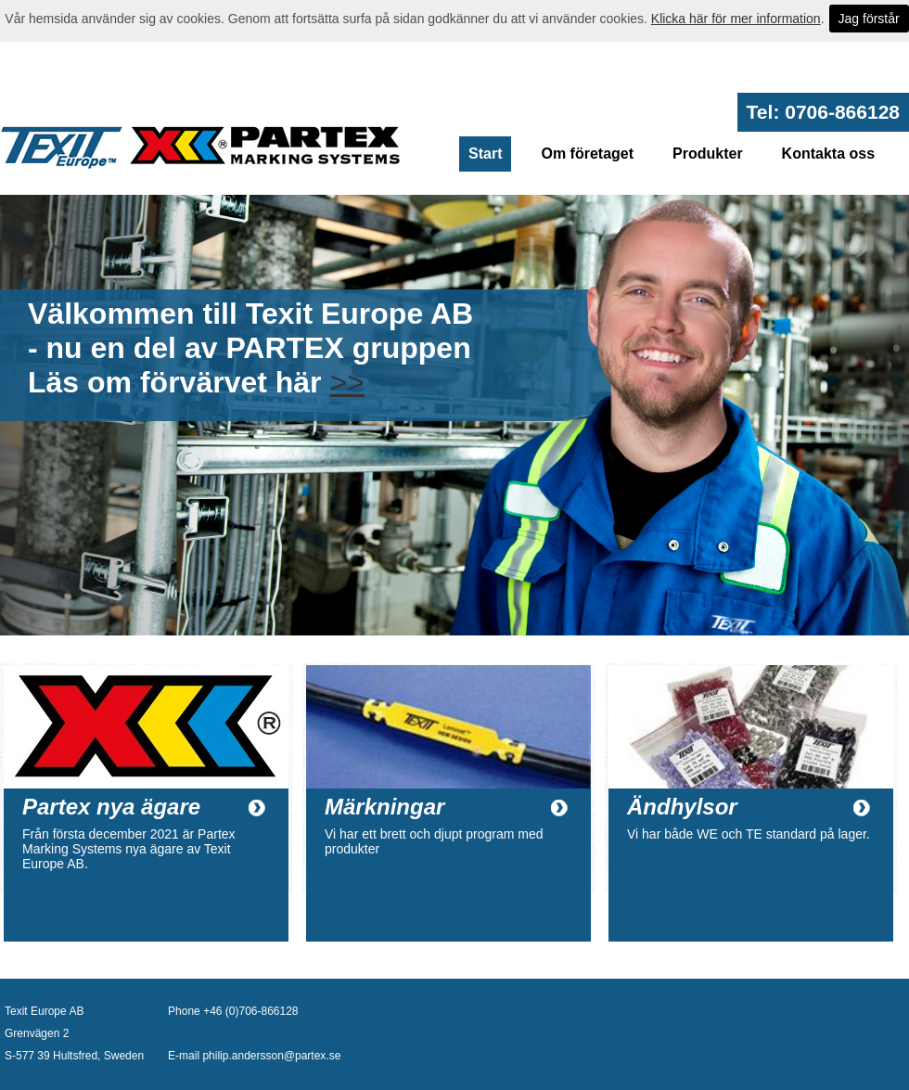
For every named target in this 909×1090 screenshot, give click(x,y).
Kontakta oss (828, 153)
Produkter (707, 153)
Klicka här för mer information (736, 18)
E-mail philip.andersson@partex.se (254, 1055)
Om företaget (587, 153)
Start (485, 153)
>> (346, 382)
